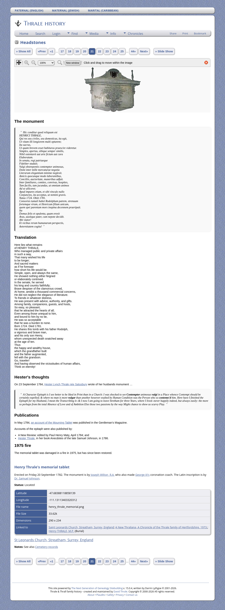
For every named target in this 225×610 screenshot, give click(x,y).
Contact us (131, 595)
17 (62, 51)
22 (99, 51)
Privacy (120, 595)
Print (185, 33)
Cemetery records (46, 547)
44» (133, 51)
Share (173, 33)
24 (114, 51)
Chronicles (135, 33)
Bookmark (200, 33)
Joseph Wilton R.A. (103, 475)
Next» (144, 51)
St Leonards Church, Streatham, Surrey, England (53, 540)
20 (84, 51)
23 (107, 51)
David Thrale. (120, 591)
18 (69, 51)
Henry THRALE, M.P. (61, 531)
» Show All (23, 51)
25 (122, 51)
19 (77, 51)
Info (113, 33)
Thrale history (44, 23)
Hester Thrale (26, 438)
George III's (142, 475)
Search (40, 33)
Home (23, 33)
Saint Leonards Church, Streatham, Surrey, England (81, 527)
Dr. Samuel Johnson (26, 478)
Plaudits (100, 595)
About (91, 595)
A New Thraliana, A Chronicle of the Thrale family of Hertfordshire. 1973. (161, 527)
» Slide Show (164, 51)
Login (56, 33)
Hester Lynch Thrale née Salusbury (65, 384)
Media (94, 33)
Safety (110, 595)
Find (75, 33)
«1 (51, 51)
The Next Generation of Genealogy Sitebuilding (97, 588)
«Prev (42, 51)
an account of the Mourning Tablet (51, 422)
